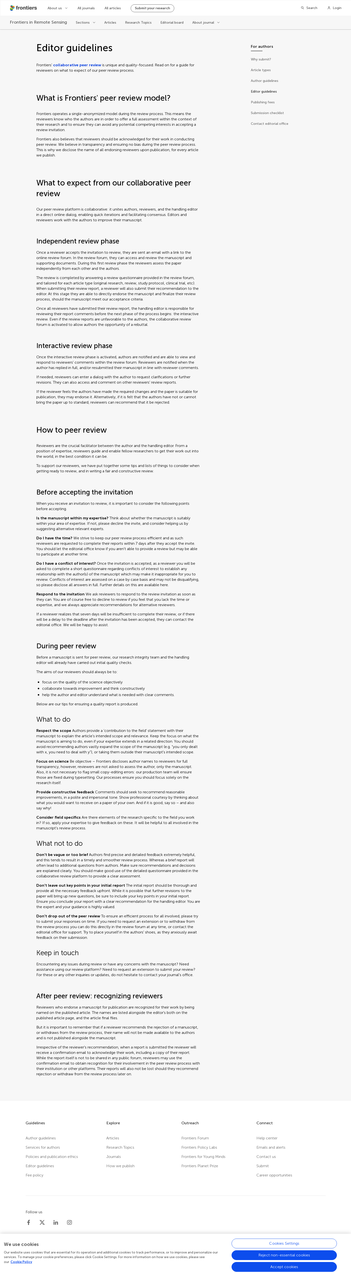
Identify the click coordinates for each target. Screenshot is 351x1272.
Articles (110, 22)
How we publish (120, 1166)
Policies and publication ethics (52, 1156)
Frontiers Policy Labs (199, 1147)
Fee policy (34, 1175)
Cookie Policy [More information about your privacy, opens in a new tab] (21, 1266)
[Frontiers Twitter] (42, 1222)
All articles (113, 8)
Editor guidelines (40, 1166)
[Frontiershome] (24, 8)
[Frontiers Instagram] (69, 1222)
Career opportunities (274, 1175)
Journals (113, 1156)
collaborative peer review (77, 65)
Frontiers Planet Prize (199, 1166)
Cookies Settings (284, 1248)
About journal (203, 22)
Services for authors (43, 1147)
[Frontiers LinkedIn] (56, 1222)
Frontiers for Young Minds (203, 1156)
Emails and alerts (270, 1147)
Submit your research (152, 8)
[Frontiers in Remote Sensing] (38, 22)
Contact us (266, 1156)
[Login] (334, 8)
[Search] (309, 8)
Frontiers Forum (195, 1138)
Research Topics (138, 22)
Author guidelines (41, 1138)
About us (55, 8)
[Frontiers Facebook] (28, 1222)
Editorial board (172, 22)
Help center (266, 1138)
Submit (262, 1166)
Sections (83, 22)
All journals (86, 8)
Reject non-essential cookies (284, 1260)
